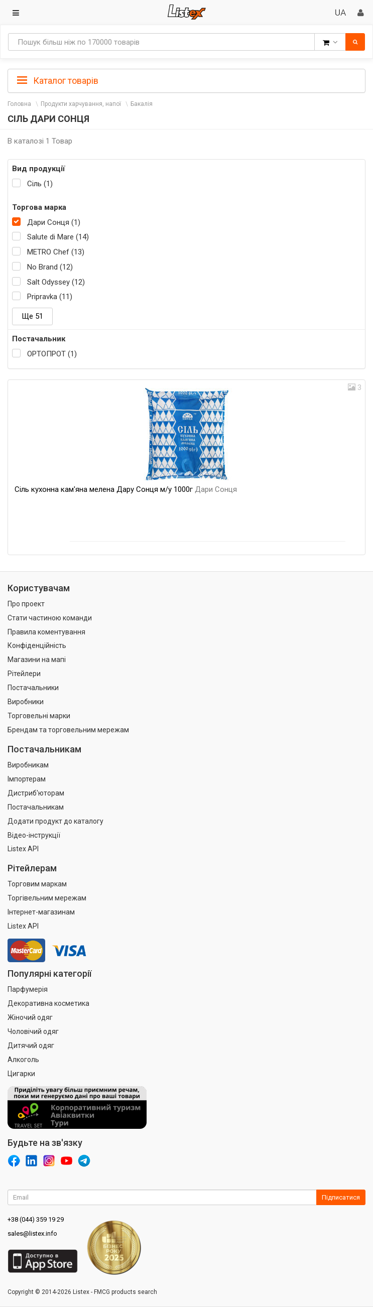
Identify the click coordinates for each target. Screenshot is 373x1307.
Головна (19, 103)
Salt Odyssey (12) (56, 282)
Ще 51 (32, 316)
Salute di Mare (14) (58, 236)
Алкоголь (23, 1060)
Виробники (26, 702)
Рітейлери (24, 674)
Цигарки (21, 1074)
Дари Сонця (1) (53, 222)
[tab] (186, 79)
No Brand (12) (50, 267)
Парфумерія (28, 989)
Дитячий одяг (31, 1045)
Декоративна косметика (48, 1003)
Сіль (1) (40, 183)
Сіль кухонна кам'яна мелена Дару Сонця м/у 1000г (126, 489)
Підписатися (341, 1197)
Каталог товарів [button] (57, 80)
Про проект (26, 604)
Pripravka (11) (49, 296)
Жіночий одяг (30, 1017)
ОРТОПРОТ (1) (52, 353)
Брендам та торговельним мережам (68, 730)
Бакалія (142, 103)
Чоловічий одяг (33, 1031)
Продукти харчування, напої (81, 103)
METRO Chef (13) (55, 251)
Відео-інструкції (34, 835)
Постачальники (33, 688)
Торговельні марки (39, 716)
